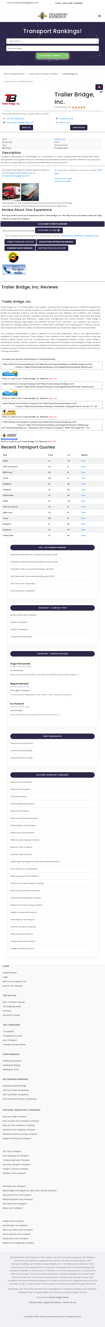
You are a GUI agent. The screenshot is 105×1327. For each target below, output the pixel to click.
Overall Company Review (22, 743)
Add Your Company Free (14, 981)
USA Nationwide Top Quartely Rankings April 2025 (32, 576)
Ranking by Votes (11, 1069)
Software (7, 1010)
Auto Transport (10, 1040)
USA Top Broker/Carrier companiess (20, 1099)
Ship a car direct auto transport (24, 818)
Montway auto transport (21, 782)
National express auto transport (25, 876)
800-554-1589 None (15, 118)
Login (58, 3)
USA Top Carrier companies (23, 583)
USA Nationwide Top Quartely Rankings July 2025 (32, 569)
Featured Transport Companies (52, 775)
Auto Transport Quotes (14, 1002)
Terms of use (69, 1302)
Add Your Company (72, 3)
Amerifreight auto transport (23, 803)
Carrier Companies (19, 629)
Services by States (11, 1015)
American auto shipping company (26, 898)
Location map (66, 118)
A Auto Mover (16, 670)
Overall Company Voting (21, 758)
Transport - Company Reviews (52, 654)
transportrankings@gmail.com (15, 176)
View (83, 461)
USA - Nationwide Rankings (52, 547)
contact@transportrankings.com (18, 173)
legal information (53, 1302)
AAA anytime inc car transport (17, 1195)
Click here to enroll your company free (80, 235)
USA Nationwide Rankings (14, 1085)
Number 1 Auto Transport (21, 847)
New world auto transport (22, 934)
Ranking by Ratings (12, 1065)
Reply (29, 667)
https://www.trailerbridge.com (20, 122)
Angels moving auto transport (24, 912)
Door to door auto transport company (27, 883)
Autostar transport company (23, 926)
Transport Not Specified (21, 636)
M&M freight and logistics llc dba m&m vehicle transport (35, 861)
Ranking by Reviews (12, 1060)
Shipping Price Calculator (52, 248)
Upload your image (63, 178)
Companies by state (12, 1035)
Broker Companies (19, 622)
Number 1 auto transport (14, 1173)
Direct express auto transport (23, 825)
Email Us (26, 127)
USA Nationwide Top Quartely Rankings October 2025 (34, 562)
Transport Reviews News (14, 1044)
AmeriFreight (16, 710)
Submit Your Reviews (13, 985)
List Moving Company (53, 55)
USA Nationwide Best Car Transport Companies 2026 (34, 554)
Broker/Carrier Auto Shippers (23, 615)
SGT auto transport (19, 796)
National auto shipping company (25, 840)
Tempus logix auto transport (23, 941)
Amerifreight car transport (15, 1225)
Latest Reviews (10, 972)
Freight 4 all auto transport (22, 948)
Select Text (52, 379)
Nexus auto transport (20, 811)
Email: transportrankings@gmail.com (23, 3)
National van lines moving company (26, 905)
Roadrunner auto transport (22, 832)
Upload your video (63, 181)
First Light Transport (20, 690)
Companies (8, 1031)
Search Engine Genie (59, 1297)
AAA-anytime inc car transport (24, 869)
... (79, 674)
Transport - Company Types (52, 608)
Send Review (79, 127)
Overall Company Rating (21, 750)
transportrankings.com (54, 1316)
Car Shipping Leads (12, 1006)
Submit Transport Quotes (20, 242)
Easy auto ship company (21, 854)
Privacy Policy (36, 1302)
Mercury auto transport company (25, 890)
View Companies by (52, 736)
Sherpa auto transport (20, 789)
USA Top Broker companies (23, 590)
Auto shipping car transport (23, 919)
